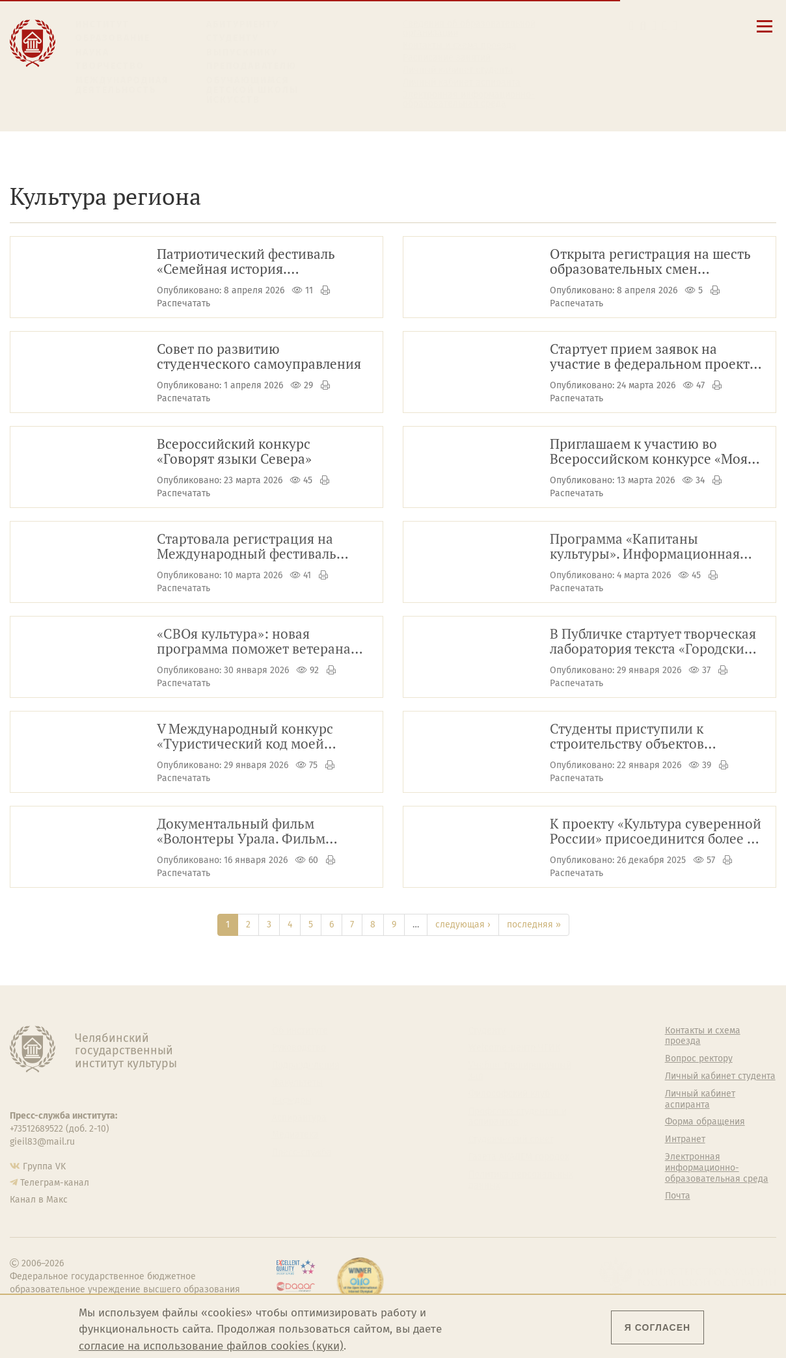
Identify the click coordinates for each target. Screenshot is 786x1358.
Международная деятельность (122, 85)
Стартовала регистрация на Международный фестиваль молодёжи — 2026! (246, 547)
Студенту (232, 38)
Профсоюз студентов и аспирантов (517, 1117)
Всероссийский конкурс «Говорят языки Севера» (234, 452)
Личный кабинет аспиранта (462, 82)
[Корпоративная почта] (655, 25)
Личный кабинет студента (458, 70)
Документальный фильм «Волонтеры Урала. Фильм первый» (241, 831)
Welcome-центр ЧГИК (514, 1048)
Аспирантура (299, 1118)
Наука (92, 52)
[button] (631, 25)
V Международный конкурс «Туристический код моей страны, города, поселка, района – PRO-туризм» (261, 736)
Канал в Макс (39, 1199)
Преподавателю (251, 66)
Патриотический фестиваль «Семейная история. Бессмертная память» (246, 262)
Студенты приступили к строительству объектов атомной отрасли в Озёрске (638, 736)
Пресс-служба (302, 1152)
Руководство (299, 1048)
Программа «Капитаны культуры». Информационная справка (645, 547)
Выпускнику (242, 52)
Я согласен (657, 1327)
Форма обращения (705, 1122)
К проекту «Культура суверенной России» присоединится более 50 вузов (655, 831)
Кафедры (292, 1100)
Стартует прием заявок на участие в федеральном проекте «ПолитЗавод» (653, 357)
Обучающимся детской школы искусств (252, 90)
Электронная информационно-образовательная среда (469, 99)
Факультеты (297, 1083)
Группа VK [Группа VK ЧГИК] (44, 1166)
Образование (112, 38)
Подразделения (306, 1065)
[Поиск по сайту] (643, 25)
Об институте (300, 1031)
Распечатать (183, 303)
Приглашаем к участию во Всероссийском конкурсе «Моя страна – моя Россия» (649, 452)
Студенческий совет (511, 1139)
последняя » (534, 924)
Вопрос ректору (699, 1059)
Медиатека (295, 1135)
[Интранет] (664, 25)
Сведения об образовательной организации (469, 29)
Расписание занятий (447, 57)
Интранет (685, 1139)
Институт (102, 24)
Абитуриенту (242, 24)
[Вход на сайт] (675, 25)
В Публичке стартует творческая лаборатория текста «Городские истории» (653, 642)
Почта (677, 1196)
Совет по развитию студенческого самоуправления (259, 357)
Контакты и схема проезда (460, 45)
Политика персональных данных (520, 1180)
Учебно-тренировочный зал (519, 1071)
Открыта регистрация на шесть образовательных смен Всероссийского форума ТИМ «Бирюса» (650, 262)
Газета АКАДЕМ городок (518, 1157)
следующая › (463, 924)
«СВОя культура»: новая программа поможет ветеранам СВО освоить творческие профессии (258, 642)
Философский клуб (509, 1094)
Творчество (109, 66)
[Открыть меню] (764, 33)
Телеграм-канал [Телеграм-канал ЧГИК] (54, 1182)
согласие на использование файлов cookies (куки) (211, 1346)
